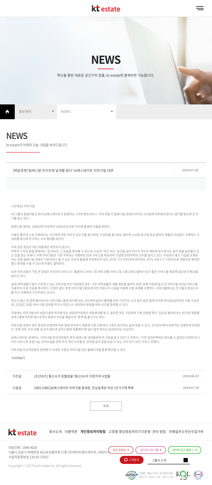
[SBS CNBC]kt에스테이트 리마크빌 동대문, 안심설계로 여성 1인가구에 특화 (84, 388)
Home (7, 111)
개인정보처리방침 (93, 431)
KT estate (106, 8)
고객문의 (131, 460)
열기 (36, 111)
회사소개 (55, 431)
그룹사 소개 (159, 461)
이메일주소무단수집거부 (186, 431)
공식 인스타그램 (150, 450)
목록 (106, 406)
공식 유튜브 (121, 450)
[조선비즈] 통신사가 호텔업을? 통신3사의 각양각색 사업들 (72, 376)
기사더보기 (18, 358)
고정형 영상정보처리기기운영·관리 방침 (137, 431)
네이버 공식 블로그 (184, 450)
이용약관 (71, 431)
